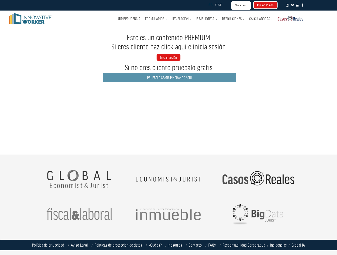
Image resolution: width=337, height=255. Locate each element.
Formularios (156, 19)
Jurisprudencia (129, 19)
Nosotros (176, 245)
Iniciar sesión (265, 5)
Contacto (195, 245)
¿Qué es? (156, 245)
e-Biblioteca (206, 19)
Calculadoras (261, 19)
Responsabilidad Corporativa (244, 245)
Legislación (182, 19)
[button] (303, 5)
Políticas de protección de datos (119, 245)
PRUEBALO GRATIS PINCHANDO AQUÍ (169, 77)
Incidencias (278, 245)
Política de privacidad (49, 245)
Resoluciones (233, 19)
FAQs (213, 245)
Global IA (298, 245)
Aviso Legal (80, 245)
